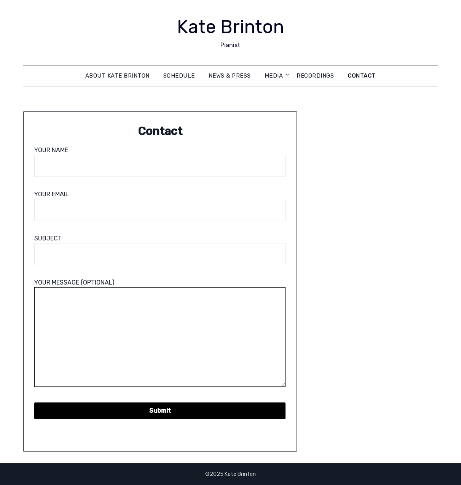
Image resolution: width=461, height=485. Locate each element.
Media (274, 75)
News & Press (230, 75)
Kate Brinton (230, 27)
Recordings (315, 75)
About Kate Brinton (117, 75)
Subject (160, 246)
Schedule (179, 75)
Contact (362, 75)
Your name (160, 157)
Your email (160, 202)
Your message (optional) (160, 333)
